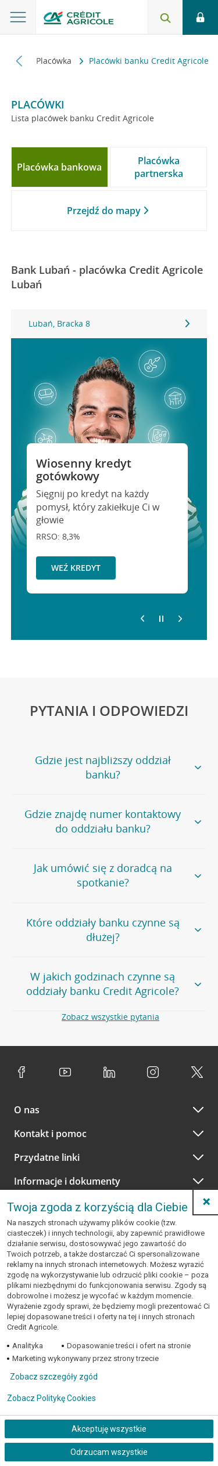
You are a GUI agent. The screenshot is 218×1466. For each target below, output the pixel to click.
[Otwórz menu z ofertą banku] (18, 17)
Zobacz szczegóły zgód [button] (54, 1376)
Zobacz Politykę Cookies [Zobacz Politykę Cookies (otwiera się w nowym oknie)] (51, 1398)
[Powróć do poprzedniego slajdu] (142, 617)
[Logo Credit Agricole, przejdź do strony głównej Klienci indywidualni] (78, 19)
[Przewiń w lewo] (19, 60)
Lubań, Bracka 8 (109, 323)
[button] (206, 1201)
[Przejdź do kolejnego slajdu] (180, 619)
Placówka (55, 60)
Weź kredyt (76, 567)
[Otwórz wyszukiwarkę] (165, 17)
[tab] (59, 167)
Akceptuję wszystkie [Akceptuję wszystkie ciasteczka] (109, 1429)
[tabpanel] (109, 323)
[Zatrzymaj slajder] (161, 619)
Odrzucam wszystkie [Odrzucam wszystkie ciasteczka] (109, 1452)
